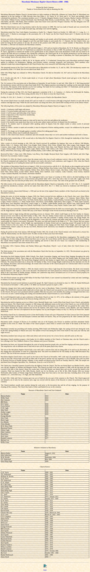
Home (45, 570)
